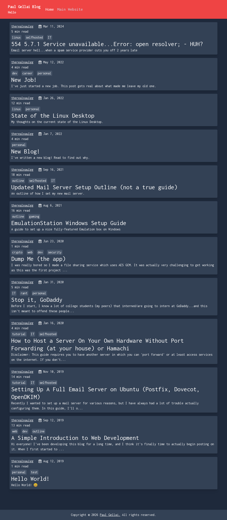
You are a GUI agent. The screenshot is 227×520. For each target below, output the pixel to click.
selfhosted (34, 37)
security (55, 252)
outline (18, 180)
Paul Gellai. (110, 515)
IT (49, 37)
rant (24, 293)
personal (44, 73)
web (30, 252)
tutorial (19, 334)
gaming (34, 216)
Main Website (70, 9)
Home (49, 9)
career (27, 73)
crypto (17, 252)
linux (16, 37)
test (34, 472)
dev (14, 73)
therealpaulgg (22, 26)
